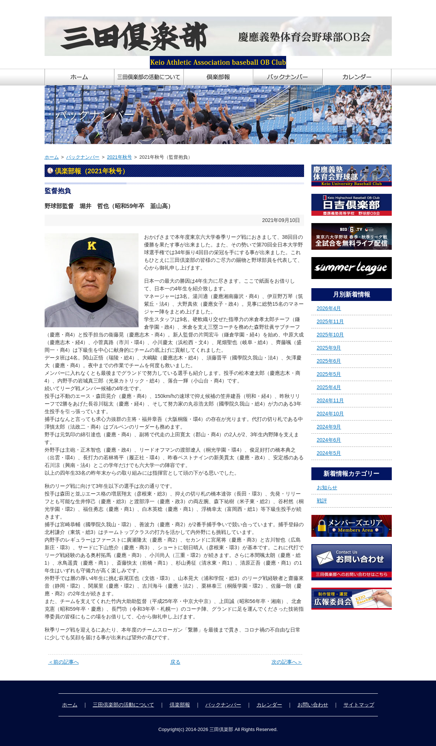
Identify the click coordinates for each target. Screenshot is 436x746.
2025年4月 (329, 387)
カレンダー (269, 705)
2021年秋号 (119, 157)
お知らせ (327, 487)
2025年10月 (330, 335)
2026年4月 (329, 308)
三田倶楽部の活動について (123, 705)
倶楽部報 (180, 705)
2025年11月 (330, 321)
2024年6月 (329, 440)
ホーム (52, 157)
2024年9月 (329, 427)
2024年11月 (330, 400)
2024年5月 (329, 453)
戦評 (322, 501)
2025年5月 (329, 374)
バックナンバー (82, 157)
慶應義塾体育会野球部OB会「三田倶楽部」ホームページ (110, 8)
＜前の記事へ (63, 662)
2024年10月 (330, 414)
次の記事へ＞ (287, 662)
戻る (175, 662)
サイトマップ (359, 705)
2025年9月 (329, 348)
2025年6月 (329, 361)
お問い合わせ (312, 705)
